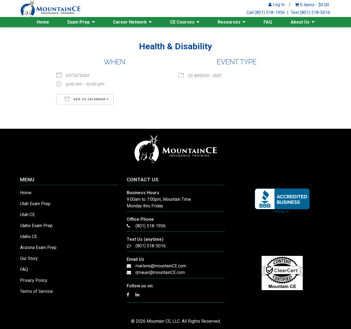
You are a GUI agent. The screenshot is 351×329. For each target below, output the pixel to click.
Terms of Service (36, 291)
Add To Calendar (85, 98)
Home (43, 22)
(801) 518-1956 (150, 225)
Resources (229, 22)
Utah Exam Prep (35, 203)
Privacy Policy (33, 280)
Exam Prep (78, 22)
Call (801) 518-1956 (266, 12)
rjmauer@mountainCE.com (160, 272)
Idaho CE (28, 236)
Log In (276, 4)
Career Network (130, 22)
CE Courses (182, 22)
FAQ (268, 22)
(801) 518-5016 (150, 245)
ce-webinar (199, 75)
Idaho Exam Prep (36, 225)
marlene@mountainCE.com (160, 265)
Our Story (29, 258)
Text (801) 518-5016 (310, 12)
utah (217, 75)
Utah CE (27, 214)
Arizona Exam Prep (38, 247)
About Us (300, 22)
